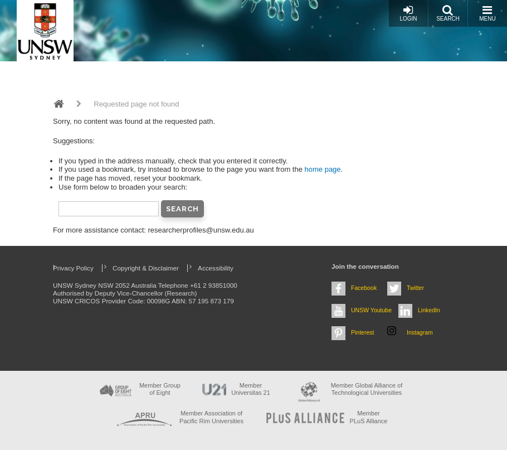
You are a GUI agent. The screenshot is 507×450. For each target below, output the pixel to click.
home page (323, 169)
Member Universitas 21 (250, 389)
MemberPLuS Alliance (369, 417)
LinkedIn (429, 310)
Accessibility (215, 268)
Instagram (420, 332)
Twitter (415, 287)
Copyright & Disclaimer (146, 268)
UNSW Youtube (371, 310)
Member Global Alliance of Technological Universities (366, 389)
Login (408, 13)
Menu (487, 13)
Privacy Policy (73, 268)
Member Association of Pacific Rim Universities (211, 417)
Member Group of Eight (160, 389)
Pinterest (362, 332)
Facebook (364, 287)
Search (448, 13)
